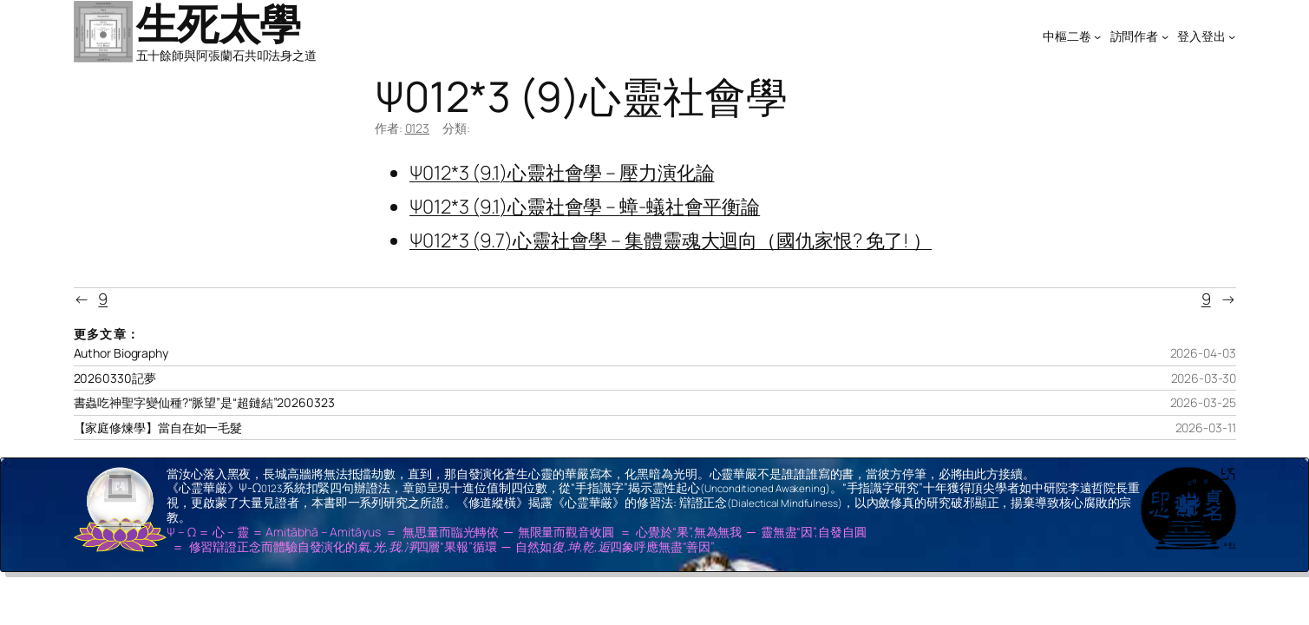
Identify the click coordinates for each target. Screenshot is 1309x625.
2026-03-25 (1203, 402)
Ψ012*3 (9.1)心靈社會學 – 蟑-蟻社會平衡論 (584, 207)
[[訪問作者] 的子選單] (1165, 36)
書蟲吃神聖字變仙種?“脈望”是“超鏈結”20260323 (204, 403)
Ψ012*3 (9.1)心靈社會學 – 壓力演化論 (562, 173)
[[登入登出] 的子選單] (1231, 36)
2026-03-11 (1205, 427)
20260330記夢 (115, 378)
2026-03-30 (1203, 378)
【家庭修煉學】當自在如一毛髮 (158, 428)
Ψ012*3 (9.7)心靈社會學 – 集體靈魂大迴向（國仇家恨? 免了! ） (670, 240)
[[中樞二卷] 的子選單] (1097, 36)
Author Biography (121, 353)
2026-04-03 (1203, 353)
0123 (417, 128)
